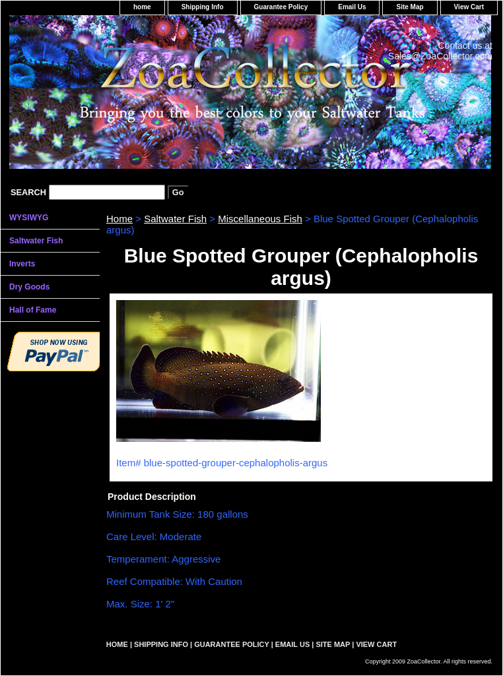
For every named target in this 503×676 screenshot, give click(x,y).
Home (119, 218)
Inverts (22, 263)
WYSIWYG (28, 217)
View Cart (469, 7)
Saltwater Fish (175, 218)
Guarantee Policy (281, 7)
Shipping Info (203, 7)
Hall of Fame (32, 310)
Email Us (352, 7)
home (142, 7)
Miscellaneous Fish (260, 218)
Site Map (409, 7)
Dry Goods (29, 287)
